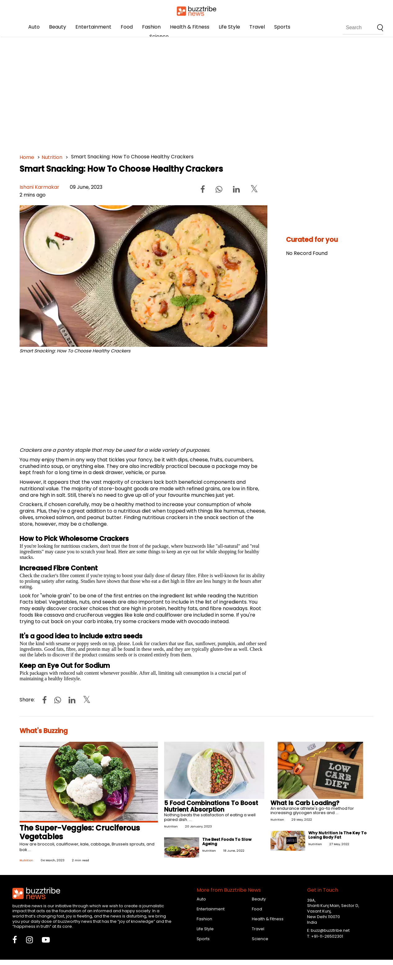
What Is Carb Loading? (304, 803)
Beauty (57, 26)
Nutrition (52, 157)
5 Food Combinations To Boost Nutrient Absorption (211, 806)
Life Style (229, 26)
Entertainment (93, 26)
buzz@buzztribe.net (330, 930)
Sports (282, 26)
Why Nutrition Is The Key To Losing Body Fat (337, 835)
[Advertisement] (196, 93)
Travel (257, 26)
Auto (34, 26)
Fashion (151, 26)
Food (127, 26)
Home (27, 157)
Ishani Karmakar (39, 187)
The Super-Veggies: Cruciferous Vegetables (80, 832)
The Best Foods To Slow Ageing (227, 841)
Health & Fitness (189, 26)
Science (159, 36)
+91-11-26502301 (327, 936)
